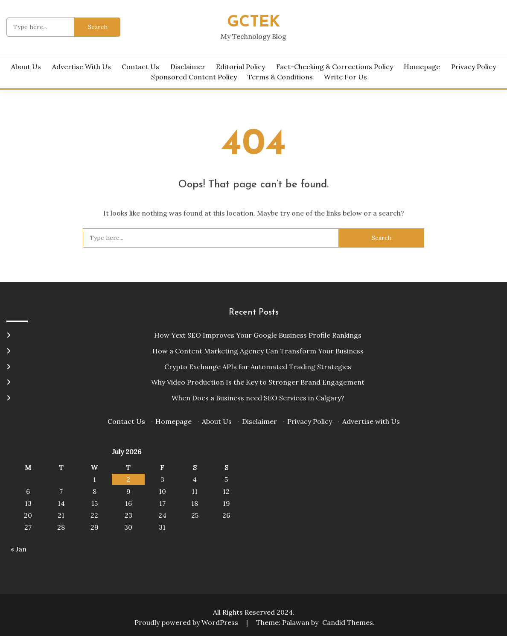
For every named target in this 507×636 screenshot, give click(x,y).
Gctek (253, 22)
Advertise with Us (81, 66)
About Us (26, 66)
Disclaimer (187, 66)
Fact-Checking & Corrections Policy (334, 66)
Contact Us (140, 66)
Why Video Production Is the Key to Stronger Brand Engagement (257, 382)
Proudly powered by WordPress (187, 622)
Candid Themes (347, 622)
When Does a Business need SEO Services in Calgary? (258, 398)
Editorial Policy (240, 66)
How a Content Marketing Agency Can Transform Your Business (258, 351)
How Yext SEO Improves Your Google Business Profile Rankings (257, 335)
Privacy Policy (473, 66)
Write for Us (345, 77)
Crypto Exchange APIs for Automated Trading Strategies (257, 366)
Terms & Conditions (280, 77)
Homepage (422, 66)
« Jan (18, 549)
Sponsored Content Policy (194, 77)
